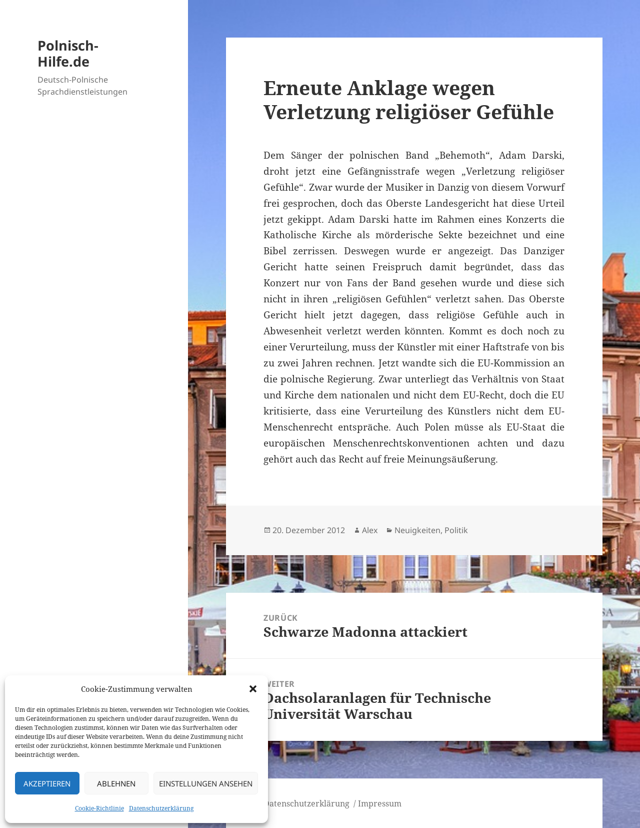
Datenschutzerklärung (161, 808)
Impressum (380, 803)
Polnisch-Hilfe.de (68, 53)
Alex (370, 530)
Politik (456, 530)
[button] (253, 689)
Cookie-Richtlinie (99, 808)
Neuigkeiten (417, 530)
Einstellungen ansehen (205, 783)
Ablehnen (116, 783)
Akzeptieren (47, 783)
